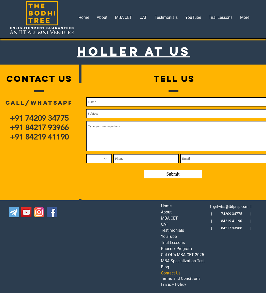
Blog (165, 267)
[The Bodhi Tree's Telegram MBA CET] (14, 212)
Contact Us (170, 273)
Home (166, 206)
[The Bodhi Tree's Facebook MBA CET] (52, 212)
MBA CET (169, 218)
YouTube (169, 236)
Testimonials (172, 230)
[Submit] (173, 174)
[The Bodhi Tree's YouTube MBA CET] (26, 212)
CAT (164, 224)
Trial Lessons (173, 242)
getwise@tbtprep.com (230, 207)
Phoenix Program (176, 248)
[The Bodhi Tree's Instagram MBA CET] (39, 212)
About (166, 212)
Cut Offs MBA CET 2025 (177, 254)
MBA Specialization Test (177, 260)
